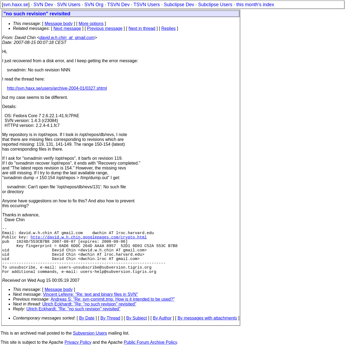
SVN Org (93, 4)
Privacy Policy (77, 354)
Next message (67, 28)
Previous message (105, 28)
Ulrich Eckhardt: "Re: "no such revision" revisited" (89, 316)
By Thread (110, 330)
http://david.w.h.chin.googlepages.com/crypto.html (89, 240)
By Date (86, 330)
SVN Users (68, 4)
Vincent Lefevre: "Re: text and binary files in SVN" (90, 306)
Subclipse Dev (179, 4)
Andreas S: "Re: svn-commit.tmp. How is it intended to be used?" (113, 311)
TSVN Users (146, 4)
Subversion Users (90, 345)
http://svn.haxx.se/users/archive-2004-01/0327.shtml (57, 88)
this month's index (255, 4)
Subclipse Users (215, 4)
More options (91, 23)
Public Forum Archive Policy (150, 354)
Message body (58, 23)
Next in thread (142, 28)
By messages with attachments (207, 330)
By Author (162, 330)
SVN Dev (43, 4)
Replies (168, 28)
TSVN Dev (118, 4)
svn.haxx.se (15, 4)
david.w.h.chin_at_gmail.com (67, 37)
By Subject (136, 330)
